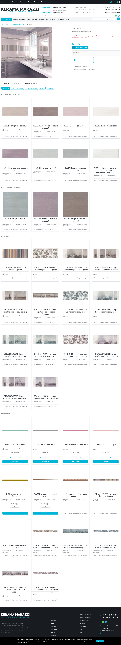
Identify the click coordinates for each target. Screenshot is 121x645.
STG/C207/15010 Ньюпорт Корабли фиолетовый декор (15, 396)
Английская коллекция (19, 23)
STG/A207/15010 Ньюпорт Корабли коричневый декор (106, 267)
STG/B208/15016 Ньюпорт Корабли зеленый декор (45, 354)
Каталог (9, 23)
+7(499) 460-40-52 (112, 12)
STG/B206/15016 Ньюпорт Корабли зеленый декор (106, 309)
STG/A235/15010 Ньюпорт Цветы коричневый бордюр (45, 545)
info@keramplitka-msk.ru (49, 15)
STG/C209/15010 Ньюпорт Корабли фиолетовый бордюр (15, 588)
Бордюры (50, 87)
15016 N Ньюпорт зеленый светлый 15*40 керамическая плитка (106, 169)
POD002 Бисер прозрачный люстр (45, 494)
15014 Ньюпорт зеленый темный (75, 168)
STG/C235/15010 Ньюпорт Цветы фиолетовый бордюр (45, 587)
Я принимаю (100, 641)
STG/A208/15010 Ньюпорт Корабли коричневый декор (15, 309)
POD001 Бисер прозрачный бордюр (15, 545)
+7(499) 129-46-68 (112, 10)
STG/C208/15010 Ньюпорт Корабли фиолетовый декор (45, 396)
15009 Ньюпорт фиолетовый (75, 125)
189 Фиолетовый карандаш (76, 444)
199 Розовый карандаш (106, 444)
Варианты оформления (30, 82)
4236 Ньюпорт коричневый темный (76, 219)
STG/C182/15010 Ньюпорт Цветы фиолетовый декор (75, 354)
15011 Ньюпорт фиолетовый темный (15, 168)
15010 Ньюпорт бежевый (106, 125)
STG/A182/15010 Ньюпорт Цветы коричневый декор (45, 267)
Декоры (42, 87)
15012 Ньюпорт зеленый (45, 167)
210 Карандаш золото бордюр (15, 494)
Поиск (118, 19)
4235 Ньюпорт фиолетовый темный (45, 219)
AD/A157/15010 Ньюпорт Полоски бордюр (106, 494)
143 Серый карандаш (45, 444)
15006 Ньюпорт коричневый (15, 125)
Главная (3, 23)
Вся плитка (5, 87)
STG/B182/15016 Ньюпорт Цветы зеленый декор (75, 309)
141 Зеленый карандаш (15, 444)
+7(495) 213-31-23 (112, 7)
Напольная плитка (31, 87)
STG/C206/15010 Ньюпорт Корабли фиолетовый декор (106, 354)
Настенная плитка (17, 87)
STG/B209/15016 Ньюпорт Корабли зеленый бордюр (75, 545)
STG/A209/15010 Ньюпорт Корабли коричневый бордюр (45, 310)
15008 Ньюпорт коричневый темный (45, 126)
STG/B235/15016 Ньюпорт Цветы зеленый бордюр (106, 545)
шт (15, 453)
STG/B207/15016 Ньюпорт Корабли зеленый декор (15, 354)
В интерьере (16, 82)
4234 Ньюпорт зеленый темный (15, 219)
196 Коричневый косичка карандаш (76, 494)
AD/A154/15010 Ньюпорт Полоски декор (15, 267)
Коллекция (6, 82)
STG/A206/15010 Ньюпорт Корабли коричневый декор (75, 267)
